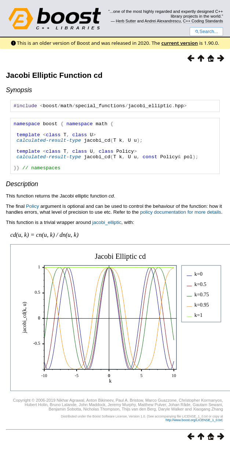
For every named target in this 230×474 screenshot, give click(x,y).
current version (179, 43)
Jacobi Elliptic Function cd (54, 75)
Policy (32, 217)
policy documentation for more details (180, 223)
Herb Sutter (126, 21)
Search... (206, 31)
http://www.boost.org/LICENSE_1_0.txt (193, 431)
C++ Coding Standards (203, 21)
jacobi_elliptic (106, 233)
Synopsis (19, 90)
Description (22, 195)
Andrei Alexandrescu (163, 21)
